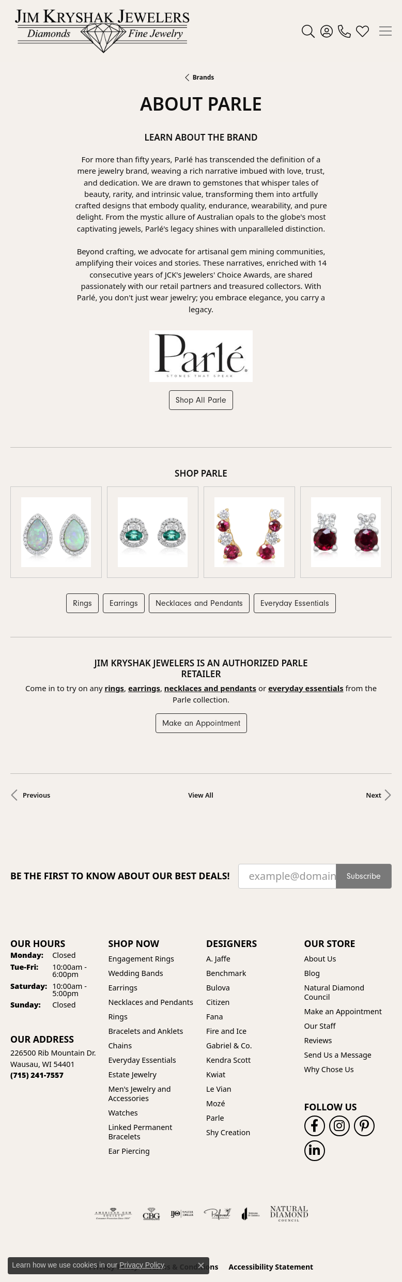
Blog (312, 906)
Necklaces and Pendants (199, 536)
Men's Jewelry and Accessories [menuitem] (140, 1026)
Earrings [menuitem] (123, 920)
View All (200, 727)
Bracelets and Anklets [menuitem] (146, 964)
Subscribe (364, 809)
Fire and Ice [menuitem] (226, 964)
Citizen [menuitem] (218, 935)
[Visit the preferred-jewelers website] (217, 1146)
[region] (201, 498)
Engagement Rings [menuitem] (142, 891)
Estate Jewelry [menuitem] (133, 1007)
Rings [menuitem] (118, 949)
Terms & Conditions (183, 1199)
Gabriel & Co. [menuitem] (229, 978)
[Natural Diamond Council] (289, 1146)
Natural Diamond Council (334, 925)
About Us (320, 891)
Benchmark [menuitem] (226, 906)
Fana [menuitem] (214, 949)
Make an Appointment (201, 656)
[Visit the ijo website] (182, 1146)
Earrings (124, 536)
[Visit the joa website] (251, 1146)
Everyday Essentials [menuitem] (142, 993)
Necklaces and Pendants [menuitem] (151, 935)
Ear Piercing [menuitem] (129, 1084)
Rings (82, 536)
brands (203, 77)
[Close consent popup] (201, 1265)
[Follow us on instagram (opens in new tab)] (339, 1058)
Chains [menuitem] (120, 978)
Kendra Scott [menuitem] (228, 993)
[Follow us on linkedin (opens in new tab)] (314, 1083)
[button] (308, 31)
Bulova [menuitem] (218, 920)
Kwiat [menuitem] (215, 1007)
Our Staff (320, 959)
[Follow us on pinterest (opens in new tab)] (364, 1058)
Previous (36, 727)
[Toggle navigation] (385, 31)
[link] (344, 31)
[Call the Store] (37, 1008)
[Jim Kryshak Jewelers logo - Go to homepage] (102, 31)
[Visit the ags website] (113, 1146)
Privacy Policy (113, 1199)
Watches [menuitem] (123, 1045)
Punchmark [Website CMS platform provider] (220, 1250)
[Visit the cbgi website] (151, 1146)
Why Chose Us (329, 1002)
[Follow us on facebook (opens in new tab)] (314, 1058)
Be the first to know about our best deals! (120, 808)
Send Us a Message (338, 988)
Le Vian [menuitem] (218, 1022)
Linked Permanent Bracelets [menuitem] (141, 1064)
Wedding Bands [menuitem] (136, 906)
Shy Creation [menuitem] (228, 1065)
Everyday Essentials (294, 536)
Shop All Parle (201, 400)
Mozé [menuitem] (215, 1036)
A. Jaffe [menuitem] (218, 891)
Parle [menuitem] (215, 1051)
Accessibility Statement (270, 1199)
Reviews (318, 973)
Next (373, 727)
